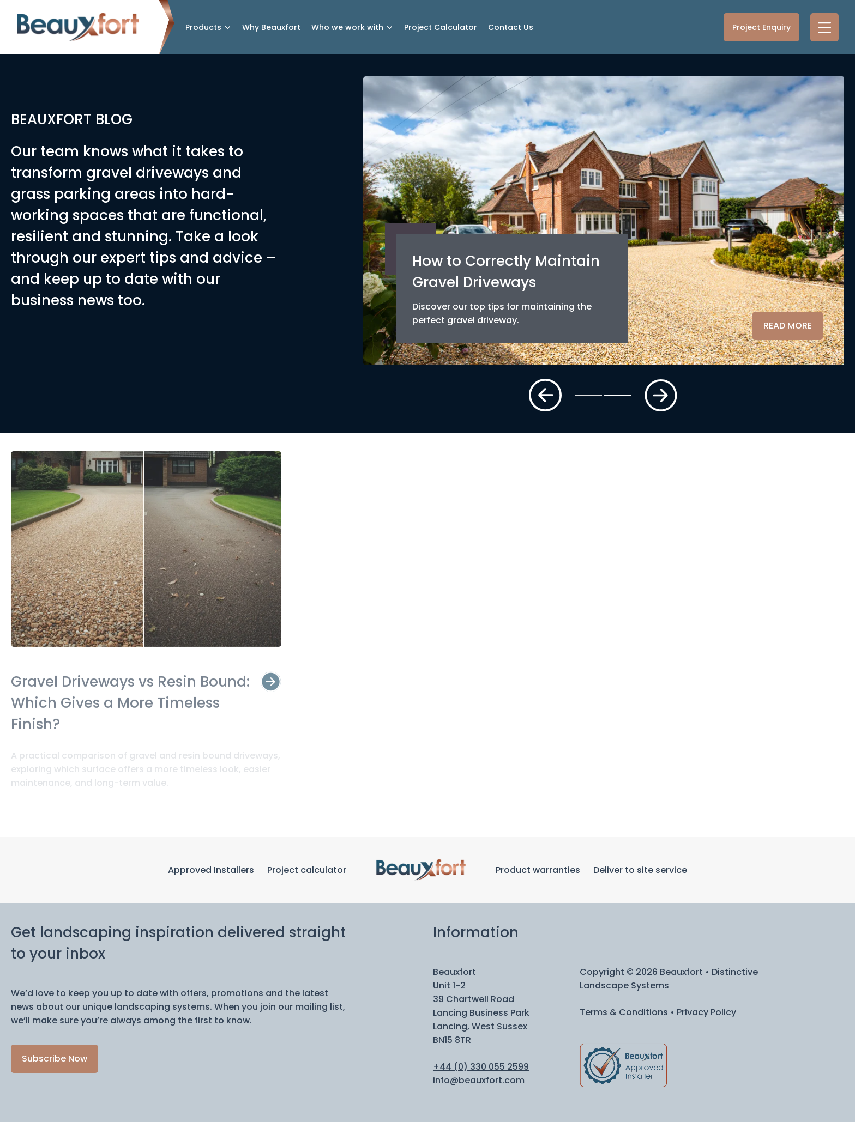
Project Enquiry (761, 27)
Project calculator (306, 870)
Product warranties (538, 870)
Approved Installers (211, 870)
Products (203, 27)
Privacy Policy (706, 1012)
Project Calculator (440, 27)
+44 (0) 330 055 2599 (481, 1066)
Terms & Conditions (624, 1012)
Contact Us (510, 27)
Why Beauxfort (271, 27)
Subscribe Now (54, 1058)
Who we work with (347, 27)
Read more (787, 325)
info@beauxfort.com (479, 1080)
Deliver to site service (640, 870)
